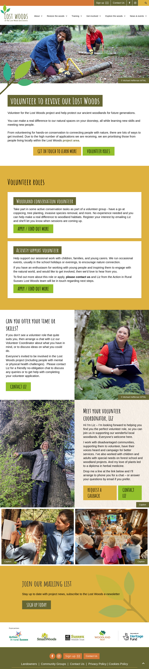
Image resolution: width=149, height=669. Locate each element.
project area (71, 140)
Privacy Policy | (98, 664)
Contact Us (77, 664)
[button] (38, 16)
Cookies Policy (118, 664)
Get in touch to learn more (57, 151)
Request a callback (95, 493)
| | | (74, 664)
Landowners (29, 664)
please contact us (78, 277)
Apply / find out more (33, 229)
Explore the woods (114, 16)
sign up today (36, 605)
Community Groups (53, 664)
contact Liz (18, 386)
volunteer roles (98, 151)
